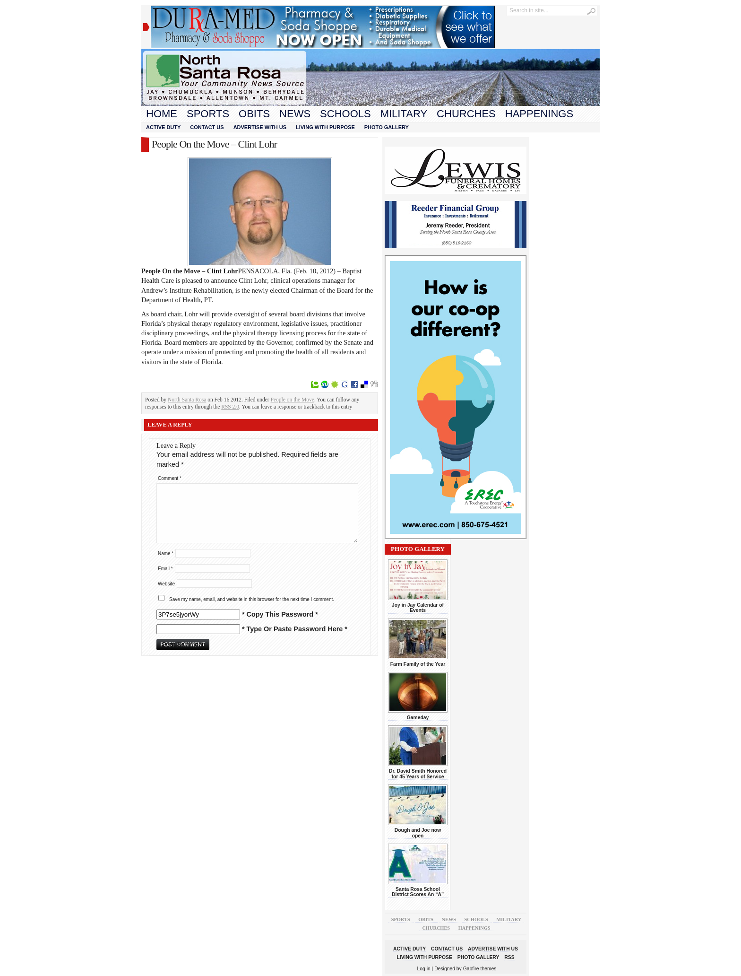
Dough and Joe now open (418, 833)
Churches (466, 114)
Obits (254, 114)
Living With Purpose (325, 127)
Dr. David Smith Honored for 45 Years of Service (418, 773)
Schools (345, 114)
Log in (424, 968)
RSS (509, 957)
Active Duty (163, 127)
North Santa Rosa (187, 399)
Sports (208, 114)
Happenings (539, 114)
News (294, 114)
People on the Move (292, 399)
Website (166, 583)
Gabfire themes (480, 968)
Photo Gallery (386, 127)
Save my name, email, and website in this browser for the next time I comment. (251, 599)
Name (165, 553)
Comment (169, 478)
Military (403, 114)
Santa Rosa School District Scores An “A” (418, 892)
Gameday (418, 717)
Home (161, 114)
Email (165, 568)
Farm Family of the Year (418, 664)
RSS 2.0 (230, 407)
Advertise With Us (259, 127)
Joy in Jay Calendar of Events (418, 607)
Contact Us (207, 127)
